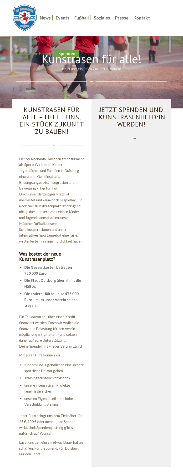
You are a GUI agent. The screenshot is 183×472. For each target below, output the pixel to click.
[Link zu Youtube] (27, 88)
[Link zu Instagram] (20, 88)
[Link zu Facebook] (13, 88)
